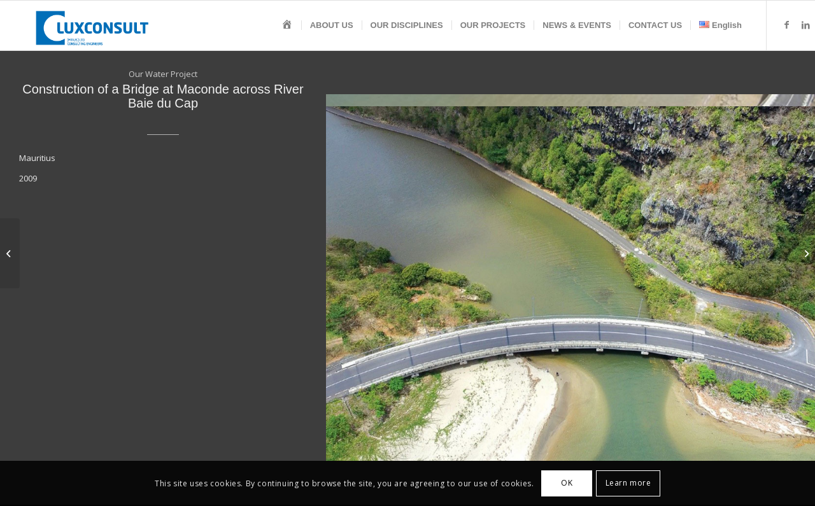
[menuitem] (287, 25)
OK (566, 482)
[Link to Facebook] (786, 24)
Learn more (628, 482)
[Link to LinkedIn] (805, 24)
